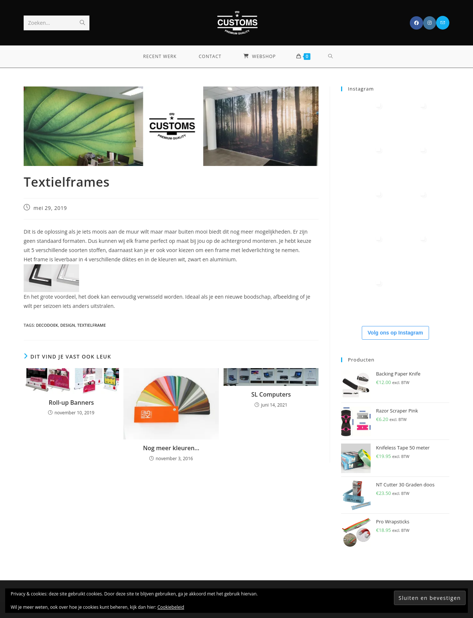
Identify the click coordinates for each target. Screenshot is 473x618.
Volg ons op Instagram (395, 333)
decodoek (47, 325)
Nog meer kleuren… (171, 448)
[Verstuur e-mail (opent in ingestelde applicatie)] (442, 23)
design (67, 325)
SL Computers (271, 394)
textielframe (91, 325)
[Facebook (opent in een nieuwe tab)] (416, 23)
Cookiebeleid (170, 607)
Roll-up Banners (71, 402)
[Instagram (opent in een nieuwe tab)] (429, 23)
